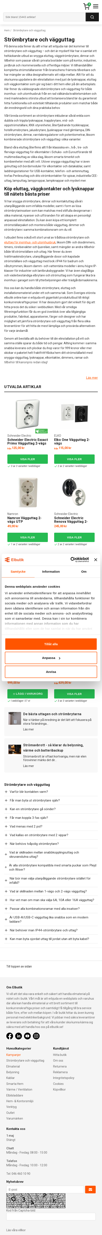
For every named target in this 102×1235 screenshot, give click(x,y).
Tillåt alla (51, 644)
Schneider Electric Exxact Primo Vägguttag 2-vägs (27, 442)
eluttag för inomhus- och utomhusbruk (30, 242)
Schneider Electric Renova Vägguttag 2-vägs (71, 521)
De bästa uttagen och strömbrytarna (52, 714)
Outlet (10, 1112)
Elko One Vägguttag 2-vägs (72, 442)
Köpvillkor (59, 1089)
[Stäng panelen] (95, 559)
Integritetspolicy (63, 1078)
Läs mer (92, 378)
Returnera (60, 1066)
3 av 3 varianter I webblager (23, 466)
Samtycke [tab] (18, 571)
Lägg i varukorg (27, 694)
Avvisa (51, 671)
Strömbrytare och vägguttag (25, 1060)
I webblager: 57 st (18, 701)
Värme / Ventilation (19, 1089)
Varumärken (14, 1118)
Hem (7, 30)
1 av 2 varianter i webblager (23, 544)
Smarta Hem (14, 1083)
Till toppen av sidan (19, 966)
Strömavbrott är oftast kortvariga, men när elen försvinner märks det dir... (54, 758)
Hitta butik (60, 1055)
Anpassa (51, 658)
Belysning (12, 1072)
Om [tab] (83, 571)
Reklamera (60, 1072)
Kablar (10, 1078)
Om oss (58, 1060)
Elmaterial (13, 1066)
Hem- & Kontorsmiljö (20, 1101)
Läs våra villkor (16, 1230)
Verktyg (11, 1107)
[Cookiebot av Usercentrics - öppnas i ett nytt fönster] (70, 560)
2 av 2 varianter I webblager (70, 466)
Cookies (58, 1083)
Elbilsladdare (14, 1095)
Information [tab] (51, 571)
